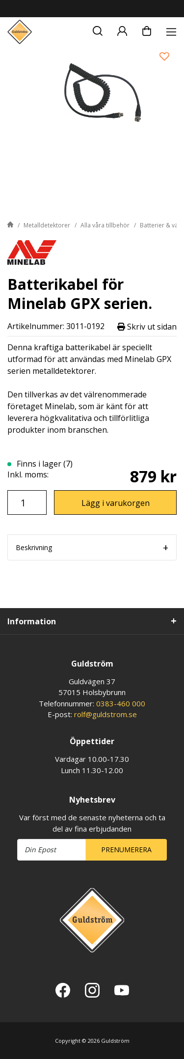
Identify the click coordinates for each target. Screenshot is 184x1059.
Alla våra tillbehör (105, 225)
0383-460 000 (120, 703)
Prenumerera (126, 849)
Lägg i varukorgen (115, 503)
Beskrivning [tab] (34, 547)
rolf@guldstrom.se (105, 714)
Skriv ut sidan (147, 326)
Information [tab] (31, 621)
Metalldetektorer (47, 225)
